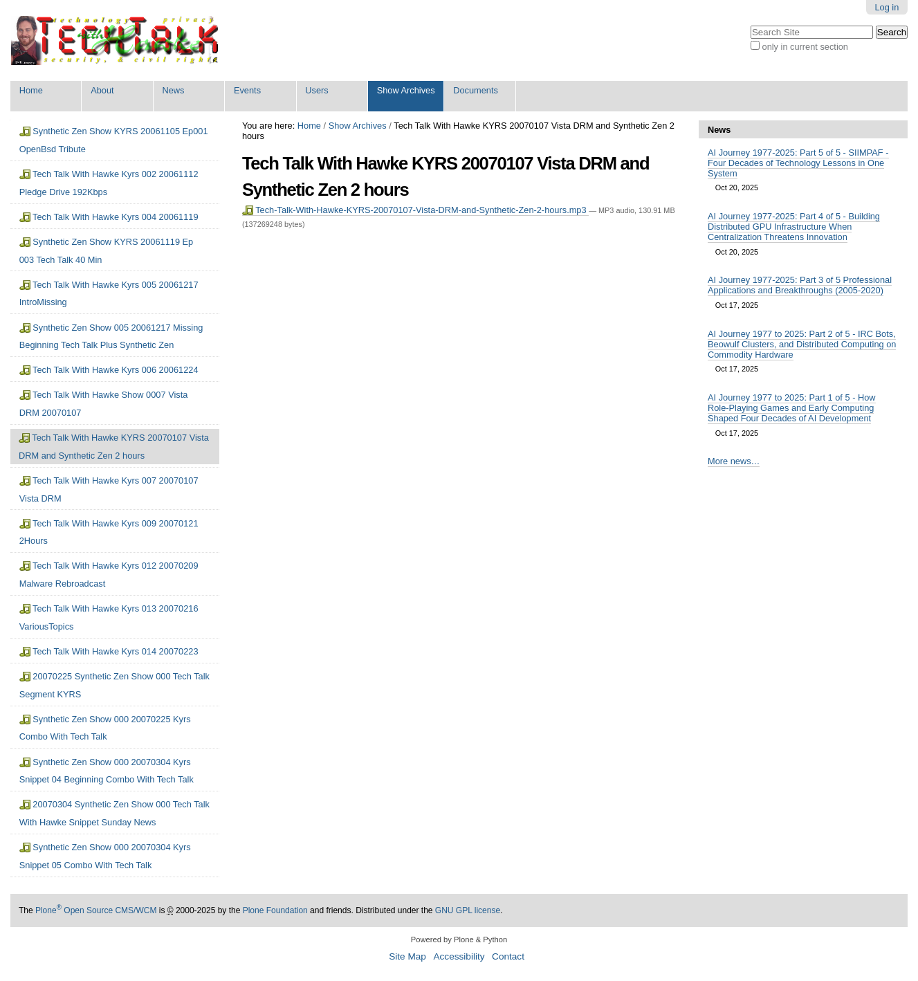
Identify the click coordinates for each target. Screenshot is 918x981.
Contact (508, 956)
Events (247, 90)
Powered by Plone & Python (459, 939)
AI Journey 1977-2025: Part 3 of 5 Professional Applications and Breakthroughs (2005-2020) (800, 285)
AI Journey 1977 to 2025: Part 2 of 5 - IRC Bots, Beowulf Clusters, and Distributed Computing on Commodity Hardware (802, 344)
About (102, 90)
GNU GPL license (467, 910)
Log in (886, 7)
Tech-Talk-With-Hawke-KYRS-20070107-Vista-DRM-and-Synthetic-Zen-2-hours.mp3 (415, 210)
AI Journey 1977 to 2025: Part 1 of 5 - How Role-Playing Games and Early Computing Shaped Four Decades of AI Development (792, 407)
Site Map (407, 956)
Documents (475, 90)
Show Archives (406, 90)
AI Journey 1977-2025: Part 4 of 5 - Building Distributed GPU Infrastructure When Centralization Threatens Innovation (794, 226)
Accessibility (458, 956)
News (174, 90)
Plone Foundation (275, 910)
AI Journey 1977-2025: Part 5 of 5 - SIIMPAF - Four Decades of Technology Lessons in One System (798, 162)
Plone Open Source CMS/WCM (95, 910)
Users (316, 90)
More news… (734, 461)
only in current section (805, 47)
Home (31, 90)
